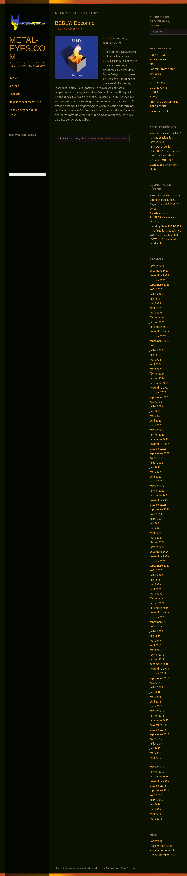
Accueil (13, 78)
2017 (86, 138)
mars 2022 (156, 481)
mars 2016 (156, 818)
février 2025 (157, 317)
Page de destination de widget (23, 112)
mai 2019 (155, 640)
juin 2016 (155, 804)
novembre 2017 (159, 724)
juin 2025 (155, 298)
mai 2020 (155, 584)
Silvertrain (156, 213)
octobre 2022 (158, 448)
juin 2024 (155, 355)
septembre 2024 (160, 341)
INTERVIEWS (157, 83)
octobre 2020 (158, 561)
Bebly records (104, 138)
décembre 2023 (159, 383)
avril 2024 (156, 364)
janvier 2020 (157, 603)
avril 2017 (156, 757)
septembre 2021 (160, 509)
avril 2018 (156, 701)
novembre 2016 (159, 781)
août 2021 (156, 514)
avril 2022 (156, 476)
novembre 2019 (159, 612)
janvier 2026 (157, 265)
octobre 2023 (158, 392)
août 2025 (156, 289)
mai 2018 (155, 696)
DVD (152, 78)
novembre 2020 (159, 556)
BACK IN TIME (158, 55)
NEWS (153, 97)
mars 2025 (156, 312)
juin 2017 (155, 748)
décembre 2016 (159, 776)
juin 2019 (155, 636)
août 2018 (156, 682)
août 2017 (156, 739)
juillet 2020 (156, 575)
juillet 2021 (156, 519)
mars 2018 (156, 706)
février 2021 (157, 542)
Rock (123, 138)
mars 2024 (156, 369)
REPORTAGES (158, 106)
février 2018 (157, 710)
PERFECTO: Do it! (160, 146)
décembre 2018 (159, 664)
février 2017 (157, 767)
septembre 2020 (160, 565)
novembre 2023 (159, 387)
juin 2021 (155, 523)
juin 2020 (155, 579)
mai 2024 (155, 359)
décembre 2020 (159, 551)
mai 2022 (155, 472)
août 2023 (156, 401)
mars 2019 (156, 650)
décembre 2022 (159, 439)
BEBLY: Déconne (74, 23)
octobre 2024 (158, 336)
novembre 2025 (159, 275)
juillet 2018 (156, 687)
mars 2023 (156, 425)
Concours (155, 73)
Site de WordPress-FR (162, 855)
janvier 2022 (157, 490)
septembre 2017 (160, 734)
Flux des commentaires (164, 850)
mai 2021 (155, 528)
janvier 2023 (157, 434)
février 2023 (157, 429)
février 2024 (157, 373)
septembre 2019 (160, 622)
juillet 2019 (156, 631)
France (116, 138)
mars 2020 (156, 593)
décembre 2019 (159, 607)
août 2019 (156, 626)
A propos (14, 86)
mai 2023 (155, 415)
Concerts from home (162, 69)
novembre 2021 (159, 500)
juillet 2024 (156, 350)
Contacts (14, 94)
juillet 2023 (156, 406)
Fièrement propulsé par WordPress (76, 868)
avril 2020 (156, 589)
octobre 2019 (158, 617)
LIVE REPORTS (158, 87)
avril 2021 (156, 532)
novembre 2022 (159, 443)
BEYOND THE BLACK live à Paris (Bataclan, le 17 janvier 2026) (165, 137)
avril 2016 (156, 814)
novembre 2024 (159, 331)
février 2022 (157, 486)
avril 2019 (156, 645)
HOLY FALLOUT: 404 (161, 160)
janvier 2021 (157, 546)
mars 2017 (156, 762)
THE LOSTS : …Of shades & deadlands (164, 239)
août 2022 (156, 458)
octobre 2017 (158, 729)
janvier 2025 (157, 322)
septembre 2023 (160, 397)
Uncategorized (159, 111)
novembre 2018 (159, 668)
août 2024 (156, 345)
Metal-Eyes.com (27, 48)
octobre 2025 (158, 280)
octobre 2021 (158, 504)
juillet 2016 (156, 800)
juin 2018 (155, 692)
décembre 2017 (159, 720)
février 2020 (157, 598)
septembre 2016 (160, 790)
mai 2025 (155, 303)
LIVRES (154, 92)
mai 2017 (155, 753)
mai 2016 (155, 809)
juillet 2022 (156, 462)
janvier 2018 (157, 715)
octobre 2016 (158, 785)
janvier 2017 (157, 771)
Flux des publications (162, 845)
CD (72, 138)
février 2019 (157, 654)
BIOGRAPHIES (158, 59)
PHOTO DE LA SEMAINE (164, 101)
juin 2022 (155, 467)
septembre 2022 (160, 453)
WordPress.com (129, 868)
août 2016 (156, 795)
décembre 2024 (159, 326)
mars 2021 (156, 537)
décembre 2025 (159, 270)
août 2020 (156, 570)
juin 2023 (155, 411)
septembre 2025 (160, 284)
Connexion (156, 841)
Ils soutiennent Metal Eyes (25, 101)
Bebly (93, 138)
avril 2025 (156, 308)
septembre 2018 (160, 678)
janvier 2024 (157, 378)
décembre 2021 (159, 495)
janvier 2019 (157, 659)
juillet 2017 (156, 743)
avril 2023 (156, 420)
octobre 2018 (158, 673)
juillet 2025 (156, 294)
